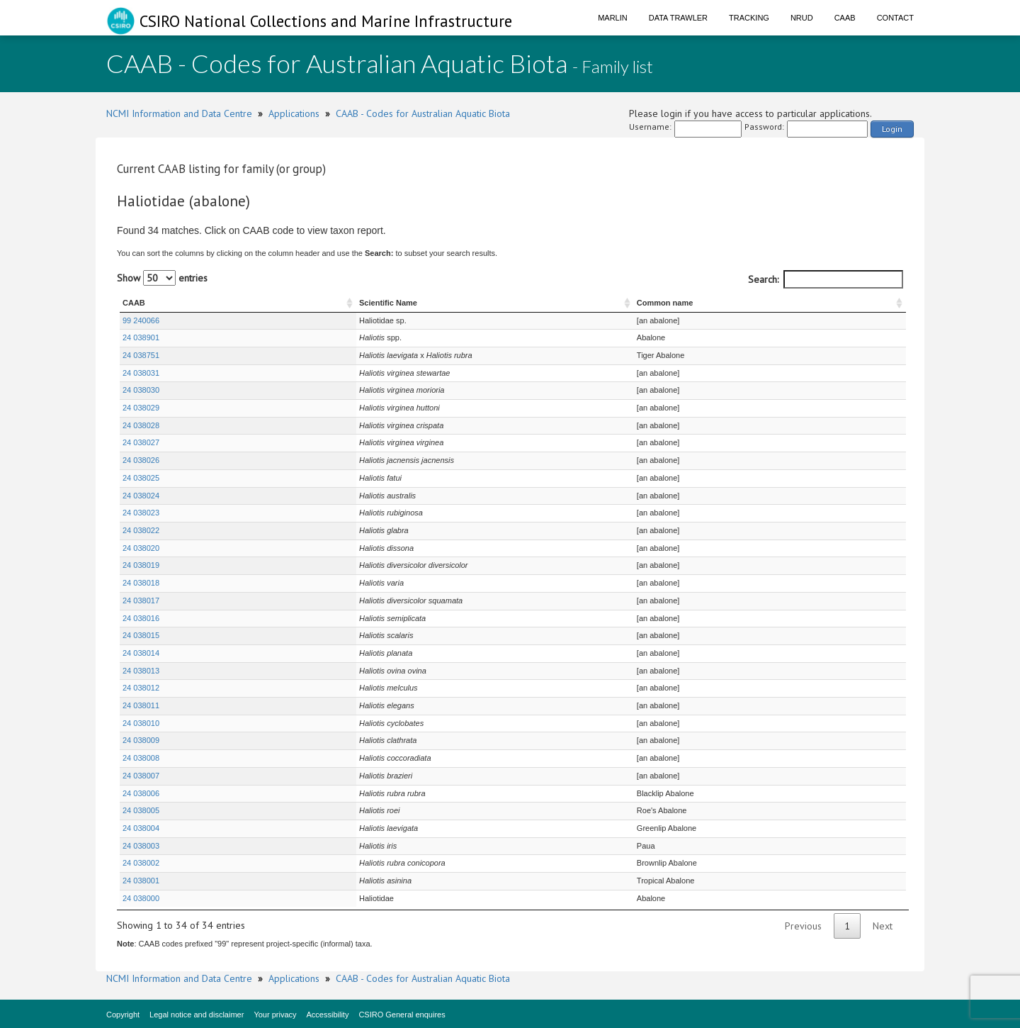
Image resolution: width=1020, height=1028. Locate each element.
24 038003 (141, 846)
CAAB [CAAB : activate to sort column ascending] (134, 302)
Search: (825, 279)
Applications (293, 113)
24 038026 (141, 460)
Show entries (162, 278)
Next (882, 926)
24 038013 (141, 670)
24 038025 (141, 478)
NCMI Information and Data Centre (179, 113)
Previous (803, 926)
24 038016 (141, 618)
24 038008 (141, 758)
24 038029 (141, 407)
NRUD (801, 17)
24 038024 (141, 495)
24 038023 (141, 512)
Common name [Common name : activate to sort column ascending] (696, 302)
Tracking (749, 17)
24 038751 (141, 355)
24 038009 (141, 740)
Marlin (613, 17)
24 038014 (141, 653)
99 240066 (141, 320)
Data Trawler (678, 17)
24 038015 (141, 635)
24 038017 (141, 600)
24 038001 (141, 880)
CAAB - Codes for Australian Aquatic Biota (423, 113)
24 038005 (141, 810)
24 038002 (141, 863)
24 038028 (141, 425)
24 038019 (141, 565)
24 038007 (141, 775)
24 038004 (141, 828)
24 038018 (141, 583)
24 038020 (141, 548)
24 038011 (141, 705)
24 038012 (141, 687)
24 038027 (141, 442)
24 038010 (141, 723)
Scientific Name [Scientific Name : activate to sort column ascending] (295, 302)
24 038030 (141, 390)
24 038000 (141, 898)
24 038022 (141, 530)
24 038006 (141, 793)
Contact (895, 17)
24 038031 (141, 373)
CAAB (845, 17)
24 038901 (141, 337)
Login (892, 128)
